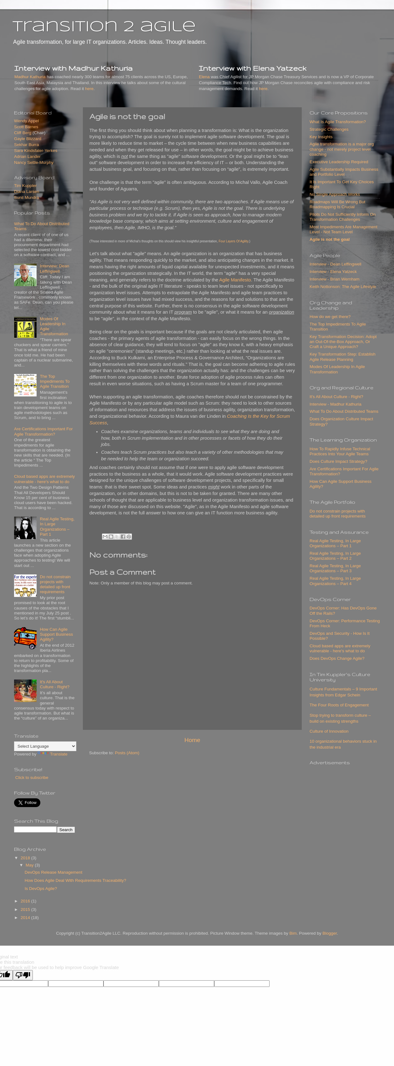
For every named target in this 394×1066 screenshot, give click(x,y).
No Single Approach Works (335, 194)
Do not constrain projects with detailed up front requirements (55, 584)
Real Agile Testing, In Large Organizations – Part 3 (335, 568)
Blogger (329, 933)
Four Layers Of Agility (233, 241)
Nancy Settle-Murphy (33, 162)
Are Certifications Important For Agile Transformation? (43, 431)
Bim (292, 933)
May (30, 865)
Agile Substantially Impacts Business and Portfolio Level (344, 172)
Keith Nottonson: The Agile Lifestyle (343, 286)
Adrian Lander (27, 156)
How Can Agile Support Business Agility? (56, 634)
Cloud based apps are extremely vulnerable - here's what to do (44, 479)
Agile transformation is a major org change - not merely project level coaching (342, 149)
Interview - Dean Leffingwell (335, 264)
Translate (53, 754)
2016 (26, 901)
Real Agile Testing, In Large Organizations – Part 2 (335, 556)
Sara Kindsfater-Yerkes (35, 150)
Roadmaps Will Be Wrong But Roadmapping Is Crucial (337, 204)
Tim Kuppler (25, 185)
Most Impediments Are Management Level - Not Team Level (343, 229)
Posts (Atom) (127, 752)
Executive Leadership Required (339, 161)
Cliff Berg (22, 132)
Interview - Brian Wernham (335, 279)
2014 (26, 917)
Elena (204, 76)
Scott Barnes (26, 126)
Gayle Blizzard (27, 138)
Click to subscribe (31, 777)
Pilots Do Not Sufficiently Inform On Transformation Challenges (343, 217)
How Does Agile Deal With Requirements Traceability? (75, 880)
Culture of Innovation (329, 731)
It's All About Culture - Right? (54, 684)
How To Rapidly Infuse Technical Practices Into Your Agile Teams (340, 451)
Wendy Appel (26, 121)
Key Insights (321, 136)
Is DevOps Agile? (41, 888)
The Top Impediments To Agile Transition (54, 381)
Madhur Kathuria (30, 76)
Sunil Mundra (26, 197)
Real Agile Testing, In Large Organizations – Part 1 (57, 527)
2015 (26, 909)
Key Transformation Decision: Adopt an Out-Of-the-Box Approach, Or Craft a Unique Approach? (343, 341)
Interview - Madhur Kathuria (335, 404)
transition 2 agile (104, 27)
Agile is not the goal (330, 239)
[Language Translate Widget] (45, 746)
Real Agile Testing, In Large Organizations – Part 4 (335, 581)
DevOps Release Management (54, 872)
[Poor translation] (23, 975)
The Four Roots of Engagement (339, 705)
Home (192, 740)
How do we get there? (330, 316)
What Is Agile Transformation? (338, 121)
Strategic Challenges (329, 129)
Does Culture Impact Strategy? (338, 461)
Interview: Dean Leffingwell (54, 268)
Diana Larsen (26, 191)
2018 (26, 858)
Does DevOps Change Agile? (337, 658)
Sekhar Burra (26, 144)
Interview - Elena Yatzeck (333, 271)
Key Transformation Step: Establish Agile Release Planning (343, 356)
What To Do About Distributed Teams (344, 411)
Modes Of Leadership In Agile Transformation (337, 369)
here (89, 88)
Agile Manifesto (235, 279)
